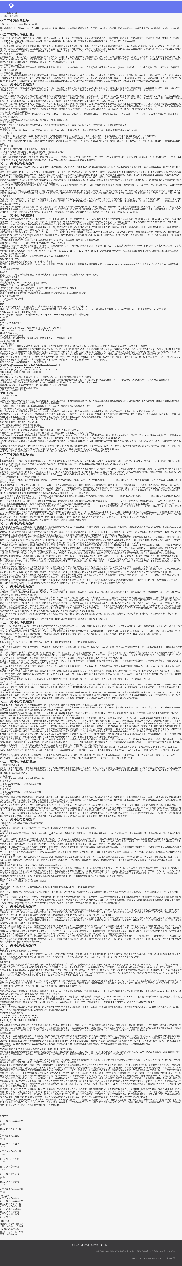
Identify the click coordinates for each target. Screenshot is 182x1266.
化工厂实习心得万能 (9, 1159)
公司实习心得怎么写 (9, 1229)
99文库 (4, 16)
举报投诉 (104, 1245)
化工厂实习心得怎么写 (10, 1151)
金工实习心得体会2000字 (12, 1232)
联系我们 (85, 1245)
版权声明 (94, 1245)
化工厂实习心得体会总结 (11, 1121)
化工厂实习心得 (7, 1217)
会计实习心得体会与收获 (11, 1226)
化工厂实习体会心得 (9, 1181)
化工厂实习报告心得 (9, 1174)
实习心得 (12, 13)
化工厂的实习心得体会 (10, 1128)
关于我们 (75, 1245)
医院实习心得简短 (8, 1234)
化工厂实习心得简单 (9, 1136)
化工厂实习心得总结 (9, 1198)
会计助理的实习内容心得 (11, 1224)
